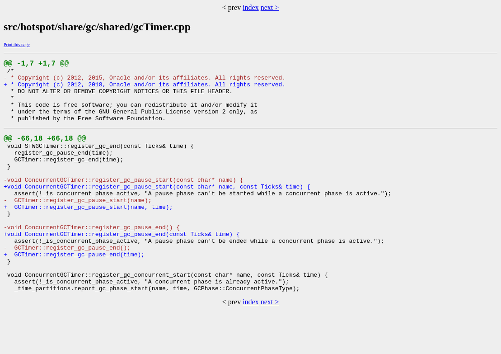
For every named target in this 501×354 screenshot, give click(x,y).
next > (270, 7)
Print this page (17, 44)
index (251, 7)
